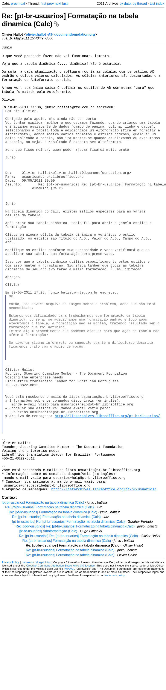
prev (14, 3)
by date (125, 3)
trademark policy (115, 671)
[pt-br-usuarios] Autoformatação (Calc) (48, 628)
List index (157, 3)
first (43, 3)
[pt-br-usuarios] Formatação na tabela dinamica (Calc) (43, 599)
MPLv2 (69, 665)
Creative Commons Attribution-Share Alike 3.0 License (60, 662)
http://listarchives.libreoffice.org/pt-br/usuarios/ (107, 496)
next (21, 3)
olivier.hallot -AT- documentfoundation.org (60, 34)
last (65, 3)
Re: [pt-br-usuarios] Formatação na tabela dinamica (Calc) (49, 604)
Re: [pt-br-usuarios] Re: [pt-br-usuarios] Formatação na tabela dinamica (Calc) (74, 623)
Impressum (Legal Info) (36, 659)
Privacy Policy (10, 659)
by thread (139, 3)
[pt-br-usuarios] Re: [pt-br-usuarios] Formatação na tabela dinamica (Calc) (68, 618)
